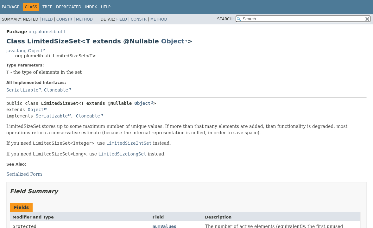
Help (106, 7)
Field (47, 19)
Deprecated (68, 7)
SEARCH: (225, 19)
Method (84, 19)
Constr (64, 19)
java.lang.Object (24, 50)
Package (10, 7)
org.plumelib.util (46, 31)
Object (172, 41)
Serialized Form (24, 174)
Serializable (22, 89)
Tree (47, 7)
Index (91, 7)
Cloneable (56, 89)
